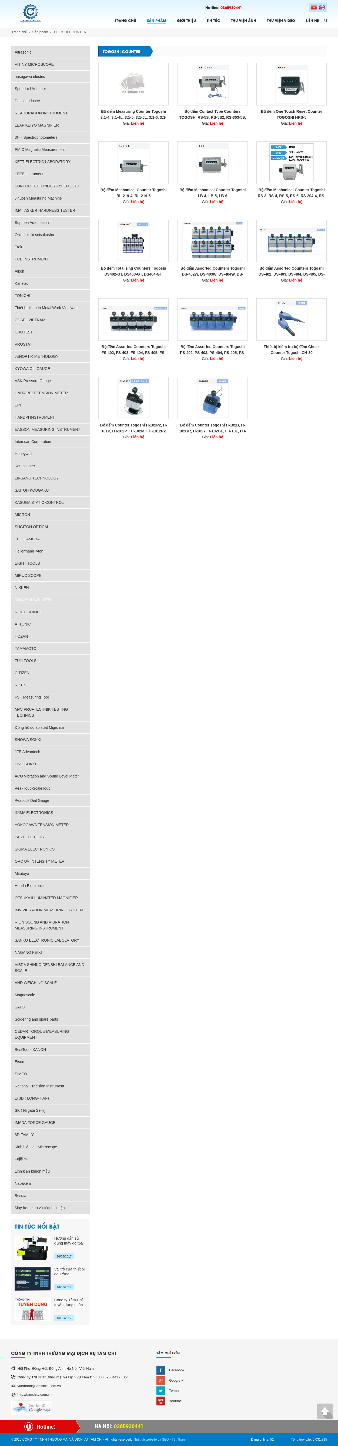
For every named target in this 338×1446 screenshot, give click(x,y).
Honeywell (23, 454)
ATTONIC (23, 624)
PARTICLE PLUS (29, 837)
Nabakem (23, 1183)
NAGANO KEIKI (28, 952)
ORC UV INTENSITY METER (40, 861)
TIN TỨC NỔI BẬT (37, 1226)
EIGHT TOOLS (27, 563)
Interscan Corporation (33, 441)
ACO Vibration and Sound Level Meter (47, 776)
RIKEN (20, 685)
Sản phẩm (40, 32)
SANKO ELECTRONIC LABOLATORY (47, 940)
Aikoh (19, 271)
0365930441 (231, 7)
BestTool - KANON (30, 1049)
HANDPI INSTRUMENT (35, 417)
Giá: (133, 123)
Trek (18, 247)
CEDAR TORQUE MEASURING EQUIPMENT (42, 1034)
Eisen (19, 1062)
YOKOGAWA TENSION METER (42, 825)
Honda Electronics (30, 886)
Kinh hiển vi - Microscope (36, 1147)
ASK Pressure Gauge (33, 381)
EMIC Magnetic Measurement (40, 149)
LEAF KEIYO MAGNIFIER (37, 125)
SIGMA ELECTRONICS (35, 849)
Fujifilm (21, 1159)
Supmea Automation (32, 222)
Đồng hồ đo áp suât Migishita (39, 727)
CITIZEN (22, 673)
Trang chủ (20, 32)
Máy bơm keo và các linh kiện (40, 1208)
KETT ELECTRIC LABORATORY (43, 162)
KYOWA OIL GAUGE (32, 368)
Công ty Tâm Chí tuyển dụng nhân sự (68, 1302)
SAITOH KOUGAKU (32, 490)
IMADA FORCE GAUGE (35, 1122)
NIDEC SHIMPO (29, 612)
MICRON (22, 514)
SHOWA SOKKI (28, 739)
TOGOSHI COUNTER (69, 32)
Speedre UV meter (30, 89)
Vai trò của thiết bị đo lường (69, 1271)
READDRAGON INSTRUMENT (41, 113)
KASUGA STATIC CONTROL (39, 502)
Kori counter (25, 466)
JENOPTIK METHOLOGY (37, 356)
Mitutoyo (22, 873)
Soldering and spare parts (36, 1019)
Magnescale (25, 995)
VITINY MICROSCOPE (34, 64)
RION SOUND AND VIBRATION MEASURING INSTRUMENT (42, 925)
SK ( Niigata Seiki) (30, 1110)
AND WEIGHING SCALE (36, 983)
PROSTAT (23, 344)
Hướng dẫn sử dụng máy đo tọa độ (68, 1241)
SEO (165, 1439)
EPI (18, 405)
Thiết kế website (145, 1439)
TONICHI (22, 295)
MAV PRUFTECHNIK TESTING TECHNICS (41, 712)
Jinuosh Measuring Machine (38, 198)
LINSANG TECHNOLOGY (37, 478)
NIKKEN (22, 587)
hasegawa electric (30, 76)
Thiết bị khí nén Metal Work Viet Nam (46, 308)
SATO (20, 1007)
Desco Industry (27, 101)
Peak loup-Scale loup (33, 788)
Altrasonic (23, 52)
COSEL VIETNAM (30, 320)
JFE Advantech (27, 752)
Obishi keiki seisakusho (34, 235)
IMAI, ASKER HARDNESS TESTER (45, 210)
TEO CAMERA (27, 539)
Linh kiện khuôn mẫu (32, 1171)
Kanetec (22, 283)
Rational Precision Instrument (39, 1086)
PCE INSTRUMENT (31, 259)
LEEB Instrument (29, 174)
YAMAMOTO (25, 648)
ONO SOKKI (25, 764)
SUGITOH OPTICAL (32, 527)
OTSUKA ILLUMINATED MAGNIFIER (46, 898)
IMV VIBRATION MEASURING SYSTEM (49, 910)
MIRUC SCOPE (28, 575)
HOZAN (21, 636)
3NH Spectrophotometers (36, 137)
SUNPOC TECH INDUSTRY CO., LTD (47, 186)
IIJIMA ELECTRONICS (34, 812)
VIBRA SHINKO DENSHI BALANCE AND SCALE (50, 967)
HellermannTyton (29, 551)
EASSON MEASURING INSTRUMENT (48, 429)
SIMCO (21, 1074)
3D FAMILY (24, 1135)
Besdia (20, 1195)
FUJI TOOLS (25, 661)
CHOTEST (24, 332)
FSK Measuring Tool (32, 697)
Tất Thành (179, 1439)
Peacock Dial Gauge (32, 800)
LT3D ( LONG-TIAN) (32, 1098)
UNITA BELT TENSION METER (41, 393)
